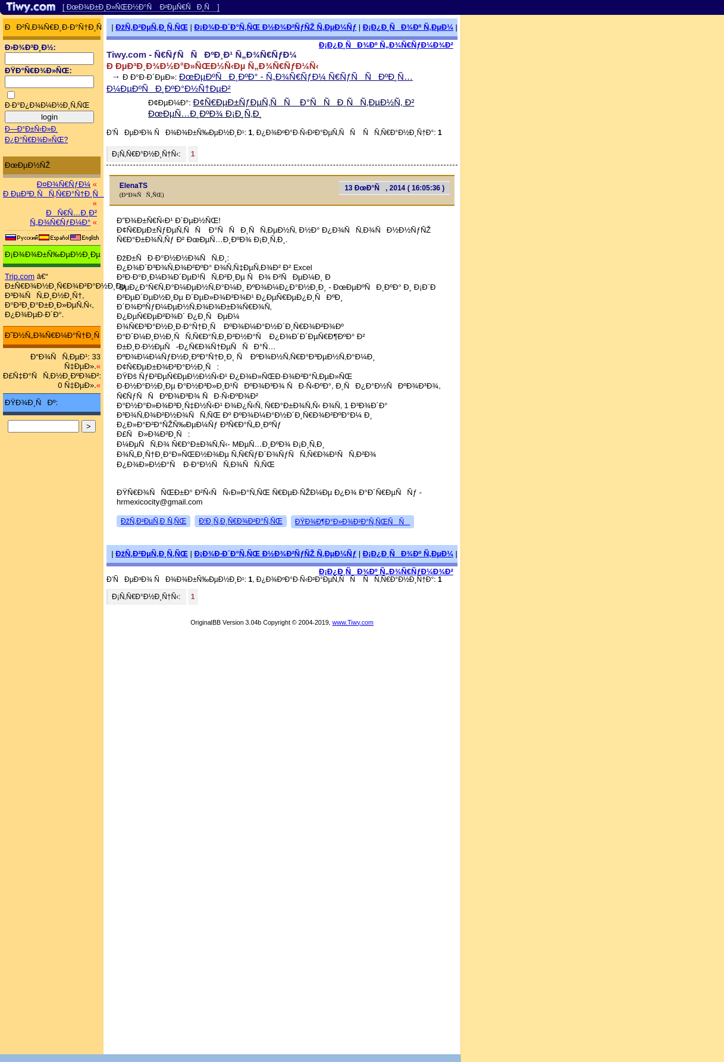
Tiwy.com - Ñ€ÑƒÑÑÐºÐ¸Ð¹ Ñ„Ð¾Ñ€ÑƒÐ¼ (201, 54)
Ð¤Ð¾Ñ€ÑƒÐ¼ (63, 184)
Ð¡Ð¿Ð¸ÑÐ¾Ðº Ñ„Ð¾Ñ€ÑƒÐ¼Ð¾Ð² (386, 44)
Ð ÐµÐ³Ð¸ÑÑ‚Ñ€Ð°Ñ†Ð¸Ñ (53, 193)
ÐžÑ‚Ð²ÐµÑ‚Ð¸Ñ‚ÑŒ (151, 27)
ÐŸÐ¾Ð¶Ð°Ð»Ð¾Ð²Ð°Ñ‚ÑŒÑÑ (352, 522)
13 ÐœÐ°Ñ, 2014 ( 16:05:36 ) (394, 188)
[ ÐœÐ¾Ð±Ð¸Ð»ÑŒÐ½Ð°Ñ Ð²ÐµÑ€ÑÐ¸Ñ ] (141, 7)
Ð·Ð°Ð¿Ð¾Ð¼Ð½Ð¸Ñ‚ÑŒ (47, 105)
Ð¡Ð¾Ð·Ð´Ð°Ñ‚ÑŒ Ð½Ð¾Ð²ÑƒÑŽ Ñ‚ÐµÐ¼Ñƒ (275, 27)
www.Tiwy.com (353, 622)
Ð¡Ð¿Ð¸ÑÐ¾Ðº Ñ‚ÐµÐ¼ (408, 27)
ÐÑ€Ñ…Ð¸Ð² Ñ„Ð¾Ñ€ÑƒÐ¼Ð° (63, 217)
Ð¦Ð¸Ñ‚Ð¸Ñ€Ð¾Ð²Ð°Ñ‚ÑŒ (241, 521)
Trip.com (20, 276)
